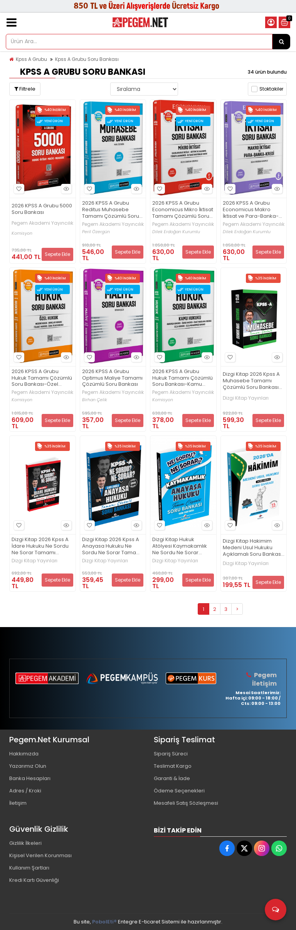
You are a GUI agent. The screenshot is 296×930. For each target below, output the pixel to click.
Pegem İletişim (264, 679)
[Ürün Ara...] (281, 41)
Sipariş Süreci (171, 753)
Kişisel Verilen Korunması (40, 855)
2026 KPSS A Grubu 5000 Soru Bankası (42, 209)
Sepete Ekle (57, 254)
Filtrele (24, 88)
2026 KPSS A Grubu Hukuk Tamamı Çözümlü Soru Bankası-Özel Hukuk (42, 378)
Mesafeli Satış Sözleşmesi (186, 803)
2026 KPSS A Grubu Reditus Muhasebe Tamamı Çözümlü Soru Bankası (110, 210)
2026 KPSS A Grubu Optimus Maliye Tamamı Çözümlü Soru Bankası (112, 378)
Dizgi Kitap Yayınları (246, 398)
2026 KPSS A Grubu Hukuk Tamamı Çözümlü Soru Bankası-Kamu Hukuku (182, 378)
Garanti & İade (172, 778)
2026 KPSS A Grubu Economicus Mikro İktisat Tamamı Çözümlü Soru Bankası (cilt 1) (182, 210)
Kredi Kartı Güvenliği (34, 880)
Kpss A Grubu (31, 59)
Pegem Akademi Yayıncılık (42, 223)
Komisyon (22, 233)
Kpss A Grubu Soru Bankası (87, 59)
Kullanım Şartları (29, 867)
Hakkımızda (24, 753)
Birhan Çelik (94, 400)
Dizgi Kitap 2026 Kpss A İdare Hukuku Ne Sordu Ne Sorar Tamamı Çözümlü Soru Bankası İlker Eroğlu (40, 546)
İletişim (18, 803)
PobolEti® (104, 921)
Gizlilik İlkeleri (25, 843)
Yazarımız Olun (27, 766)
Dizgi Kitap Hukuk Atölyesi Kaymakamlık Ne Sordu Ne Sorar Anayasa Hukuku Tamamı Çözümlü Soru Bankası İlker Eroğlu (180, 546)
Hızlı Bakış (65, 189)
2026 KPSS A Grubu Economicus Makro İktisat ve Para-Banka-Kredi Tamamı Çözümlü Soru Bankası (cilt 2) (252, 210)
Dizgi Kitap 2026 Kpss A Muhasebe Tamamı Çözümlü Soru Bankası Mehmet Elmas (251, 381)
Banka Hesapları (29, 778)
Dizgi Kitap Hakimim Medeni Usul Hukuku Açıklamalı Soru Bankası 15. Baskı (252, 548)
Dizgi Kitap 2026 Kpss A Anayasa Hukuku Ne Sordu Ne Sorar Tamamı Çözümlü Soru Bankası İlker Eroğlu (112, 546)
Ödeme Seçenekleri (179, 790)
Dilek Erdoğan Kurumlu (176, 232)
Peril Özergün (96, 232)
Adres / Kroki (25, 790)
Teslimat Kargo (173, 766)
